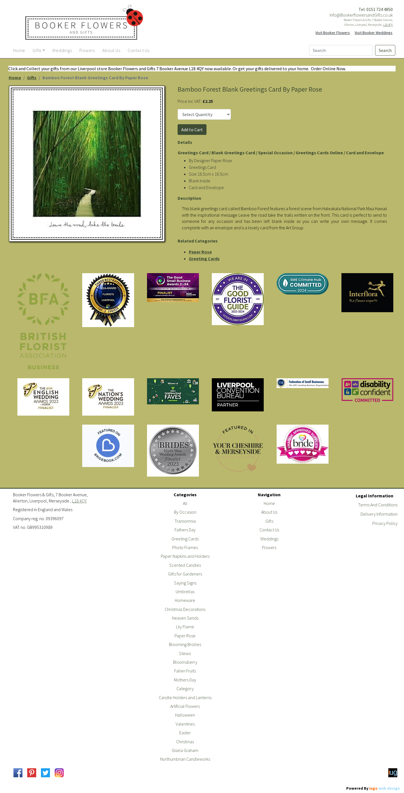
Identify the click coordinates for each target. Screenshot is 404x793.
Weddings (269, 538)
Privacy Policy (385, 523)
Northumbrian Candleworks (185, 759)
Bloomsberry (185, 662)
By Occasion (185, 512)
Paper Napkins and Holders (185, 556)
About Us (269, 512)
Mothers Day (185, 680)
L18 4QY (388, 25)
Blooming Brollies (185, 644)
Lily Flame (185, 626)
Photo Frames (185, 547)
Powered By (373, 788)
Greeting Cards (204, 258)
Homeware (185, 600)
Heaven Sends (185, 618)
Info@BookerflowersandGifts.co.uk (361, 15)
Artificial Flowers (185, 706)
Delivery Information (379, 514)
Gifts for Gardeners (185, 574)
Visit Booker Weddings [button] (373, 32)
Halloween (185, 715)
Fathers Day (185, 530)
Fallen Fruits (185, 671)
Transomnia (185, 521)
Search (385, 50)
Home (15, 77)
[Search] (341, 50)
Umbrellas (185, 591)
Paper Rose (200, 252)
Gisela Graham (185, 750)
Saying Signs (185, 583)
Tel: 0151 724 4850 (376, 9)
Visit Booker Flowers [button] (332, 32)
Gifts (31, 77)
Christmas (185, 741)
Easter (185, 732)
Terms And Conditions (378, 504)
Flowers (269, 547)
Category (185, 688)
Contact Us (269, 530)
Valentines (185, 724)
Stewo (185, 653)
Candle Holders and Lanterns (185, 697)
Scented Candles (185, 565)
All (185, 503)
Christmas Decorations (185, 609)
